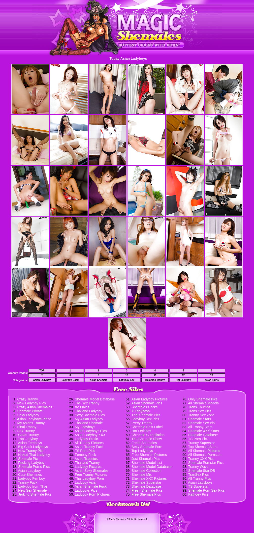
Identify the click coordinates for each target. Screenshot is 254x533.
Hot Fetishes (141, 431)
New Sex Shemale (32, 490)
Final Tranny (26, 427)
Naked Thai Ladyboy (34, 455)
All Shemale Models (203, 403)
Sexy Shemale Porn (146, 447)
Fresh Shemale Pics (146, 490)
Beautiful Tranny (155, 380)
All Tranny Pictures (89, 443)
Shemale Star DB (201, 471)
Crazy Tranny (27, 399)
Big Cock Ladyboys (33, 447)
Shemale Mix (141, 475)
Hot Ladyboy (183, 380)
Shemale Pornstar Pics (205, 463)
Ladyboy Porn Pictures (92, 494)
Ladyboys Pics (86, 490)
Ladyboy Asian (86, 482)
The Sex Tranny (87, 403)
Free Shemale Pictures (149, 455)
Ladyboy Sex (126, 380)
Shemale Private (30, 411)
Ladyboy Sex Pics (145, 419)
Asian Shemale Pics (146, 403)
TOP (41, 370)
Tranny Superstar (201, 443)
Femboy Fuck (85, 455)
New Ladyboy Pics (31, 403)
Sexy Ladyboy (28, 415)
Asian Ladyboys (200, 482)
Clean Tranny (28, 435)
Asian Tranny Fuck (89, 447)
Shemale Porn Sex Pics (206, 490)
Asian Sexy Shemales (91, 471)
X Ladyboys (140, 411)
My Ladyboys (85, 427)
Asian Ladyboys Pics (91, 431)
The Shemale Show (146, 439)
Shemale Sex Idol (202, 423)
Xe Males (82, 407)
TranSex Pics (198, 475)
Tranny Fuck (27, 482)
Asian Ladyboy (42, 380)
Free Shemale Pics (146, 494)
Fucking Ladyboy (31, 463)
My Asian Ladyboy (89, 419)
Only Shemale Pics (203, 399)
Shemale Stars (199, 419)
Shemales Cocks (144, 407)
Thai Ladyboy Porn (89, 478)
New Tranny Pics (31, 451)
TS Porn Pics (85, 451)
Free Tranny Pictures (91, 475)
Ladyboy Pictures (88, 467)
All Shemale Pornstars (205, 455)
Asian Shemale (98, 380)
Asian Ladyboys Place (34, 419)
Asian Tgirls (211, 380)
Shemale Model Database (95, 399)
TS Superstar (198, 486)
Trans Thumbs (199, 407)
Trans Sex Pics (200, 411)
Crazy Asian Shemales (34, 407)
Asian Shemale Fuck (90, 486)
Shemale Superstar (146, 482)
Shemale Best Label (146, 427)
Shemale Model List (146, 463)
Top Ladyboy (28, 439)
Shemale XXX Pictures (149, 478)
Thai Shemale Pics (145, 415)
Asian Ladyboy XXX (90, 435)
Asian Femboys (30, 443)
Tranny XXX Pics (201, 459)
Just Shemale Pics (145, 459)
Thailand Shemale (89, 423)
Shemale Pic (28, 459)
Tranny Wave (198, 467)
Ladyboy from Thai (32, 486)
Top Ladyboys (142, 451)
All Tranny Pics (199, 478)
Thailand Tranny (87, 463)
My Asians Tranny (31, 423)
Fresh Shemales (144, 443)
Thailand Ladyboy (88, 411)
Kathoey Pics (198, 494)
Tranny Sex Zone (201, 415)
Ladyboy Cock (70, 380)
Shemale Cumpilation (147, 435)
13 (211, 375)
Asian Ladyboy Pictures (149, 399)
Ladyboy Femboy (31, 478)
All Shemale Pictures (204, 451)
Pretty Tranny (141, 423)
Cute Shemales (30, 475)
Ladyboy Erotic (86, 439)
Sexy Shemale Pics (90, 415)
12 (183, 375)
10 (126, 375)
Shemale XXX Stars (203, 431)
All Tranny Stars (200, 427)
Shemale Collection (146, 471)
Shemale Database (146, 486)
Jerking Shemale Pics (35, 494)
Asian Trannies (86, 459)
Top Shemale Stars (203, 447)
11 (155, 375)
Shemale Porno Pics (34, 467)
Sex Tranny (26, 431)
